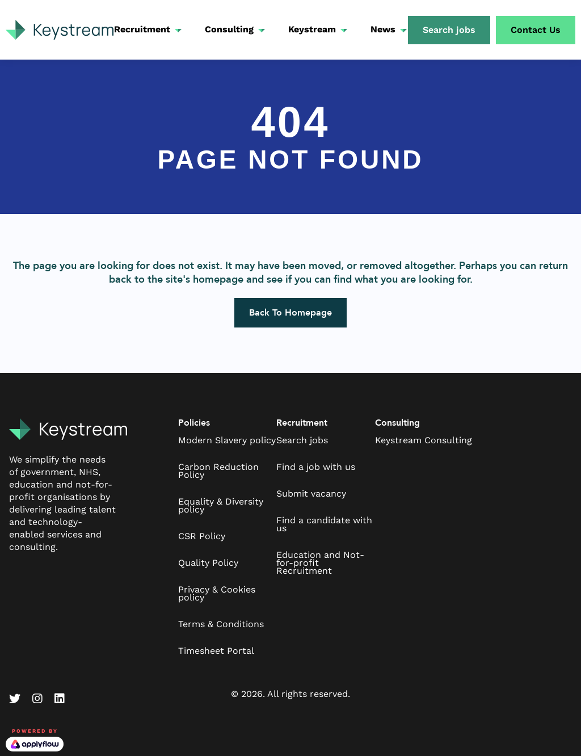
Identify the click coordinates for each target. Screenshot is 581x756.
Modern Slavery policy (227, 440)
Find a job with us (315, 466)
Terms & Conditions (221, 624)
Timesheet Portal (216, 650)
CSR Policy (201, 536)
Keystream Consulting (423, 440)
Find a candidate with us (324, 524)
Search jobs (302, 440)
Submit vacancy (311, 493)
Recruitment (142, 29)
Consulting (229, 29)
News (383, 29)
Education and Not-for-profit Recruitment (320, 562)
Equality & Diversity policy (220, 505)
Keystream (312, 29)
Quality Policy (208, 562)
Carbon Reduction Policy (218, 470)
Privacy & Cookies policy (216, 593)
